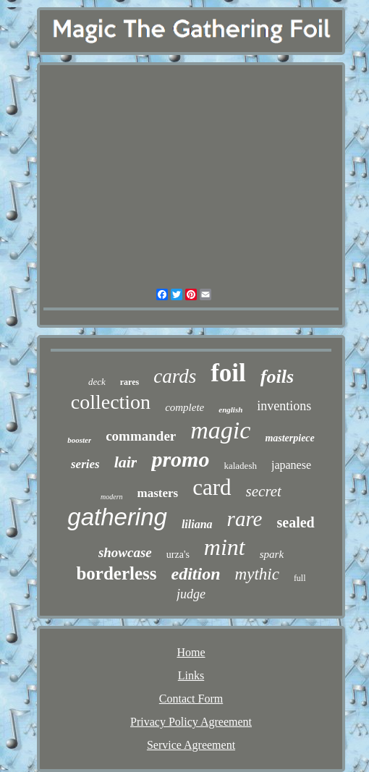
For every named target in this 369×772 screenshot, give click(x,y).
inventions (284, 406)
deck (97, 381)
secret (263, 491)
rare (245, 518)
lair (125, 462)
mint (224, 547)
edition (196, 573)
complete (184, 407)
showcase (125, 552)
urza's (178, 554)
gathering (117, 517)
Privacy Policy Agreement (191, 722)
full (300, 578)
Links (191, 675)
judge (191, 594)
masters (158, 493)
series (85, 464)
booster (79, 440)
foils (277, 376)
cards (174, 376)
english (230, 409)
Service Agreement (191, 745)
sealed (295, 522)
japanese (291, 465)
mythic (257, 574)
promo (180, 459)
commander (141, 436)
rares (129, 382)
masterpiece (289, 438)
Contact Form (191, 698)
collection (110, 402)
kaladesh (240, 465)
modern (112, 497)
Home (191, 652)
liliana (197, 524)
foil (228, 373)
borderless (116, 573)
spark (272, 554)
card (211, 487)
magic (220, 430)
